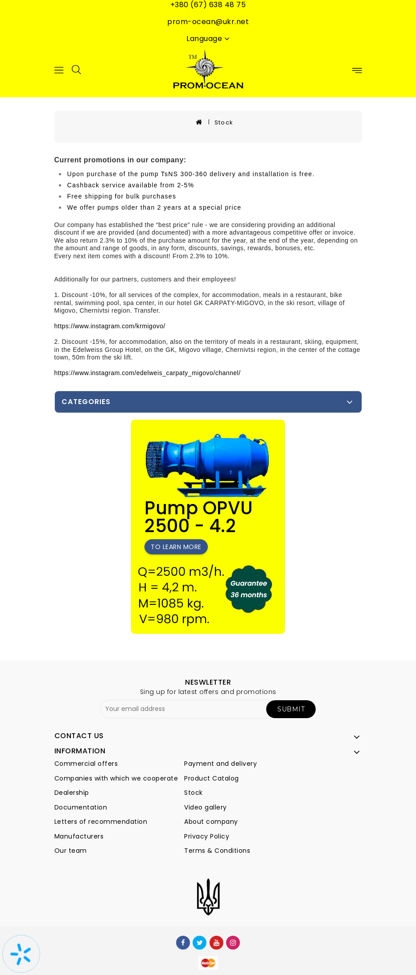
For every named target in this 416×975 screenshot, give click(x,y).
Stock (224, 122)
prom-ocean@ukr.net (208, 22)
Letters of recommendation (101, 821)
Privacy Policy (206, 836)
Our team (70, 850)
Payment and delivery (220, 763)
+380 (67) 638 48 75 (208, 5)
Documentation (80, 807)
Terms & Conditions (217, 850)
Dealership (71, 792)
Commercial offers (86, 763)
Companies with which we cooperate (116, 778)
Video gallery (205, 807)
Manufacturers (79, 836)
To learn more (176, 546)
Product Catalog (211, 778)
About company (211, 821)
